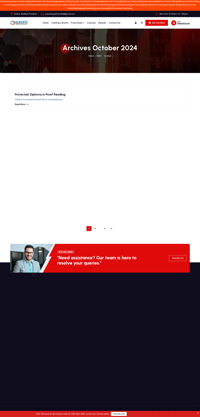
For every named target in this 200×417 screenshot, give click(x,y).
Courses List (119, 414)
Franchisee (77, 22)
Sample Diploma (74, 8)
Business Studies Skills (133, 1)
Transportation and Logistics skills (60, 5)
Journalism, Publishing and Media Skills (31, 5)
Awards (102, 22)
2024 (99, 56)
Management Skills (64, 1)
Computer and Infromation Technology (86, 1)
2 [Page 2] (95, 228)
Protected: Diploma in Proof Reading (40, 95)
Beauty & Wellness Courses (152, 5)
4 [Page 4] (104, 228)
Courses (91, 22)
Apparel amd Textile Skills (100, 5)
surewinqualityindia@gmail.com (60, 14)
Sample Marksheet (87, 8)
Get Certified (157, 23)
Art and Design (9, 5)
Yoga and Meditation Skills (120, 5)
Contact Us (115, 22)
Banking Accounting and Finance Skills (15, 1)
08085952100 (183, 24)
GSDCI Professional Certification (119, 8)
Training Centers (59, 22)
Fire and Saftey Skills (82, 5)
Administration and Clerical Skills (43, 1)
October (107, 56)
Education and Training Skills (112, 1)
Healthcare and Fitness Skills (188, 1)
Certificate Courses (188, 5)
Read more (20, 105)
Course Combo (101, 8)
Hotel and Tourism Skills (167, 1)
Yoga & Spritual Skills (172, 5)
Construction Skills (150, 1)
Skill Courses (136, 5)
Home (46, 22)
